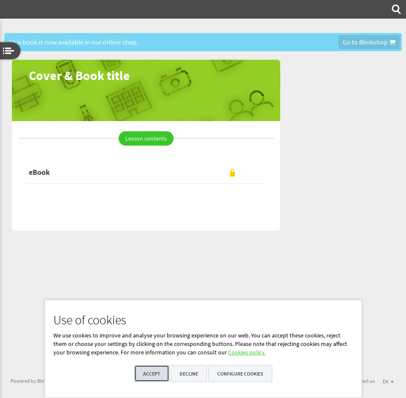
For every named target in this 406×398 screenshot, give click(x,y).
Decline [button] (189, 373)
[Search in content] (395, 9)
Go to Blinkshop (368, 42)
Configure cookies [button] (240, 373)
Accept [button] (151, 373)
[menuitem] (395, 9)
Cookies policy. (247, 352)
